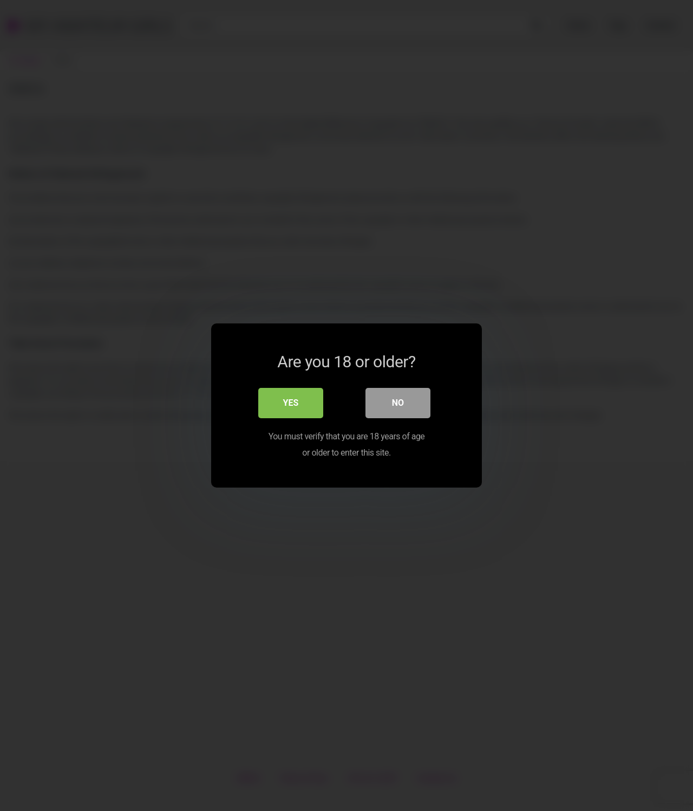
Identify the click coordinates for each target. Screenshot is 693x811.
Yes (291, 403)
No (398, 403)
